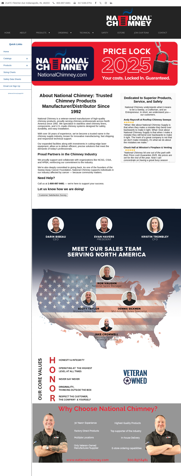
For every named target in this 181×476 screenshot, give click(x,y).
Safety (104, 32)
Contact (162, 32)
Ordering (63, 32)
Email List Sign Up (11, 86)
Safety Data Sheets (12, 79)
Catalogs (15, 58)
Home (7, 32)
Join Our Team (141, 32)
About (23, 32)
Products (41, 32)
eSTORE (121, 32)
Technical (85, 32)
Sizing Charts (9, 72)
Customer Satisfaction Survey (53, 195)
